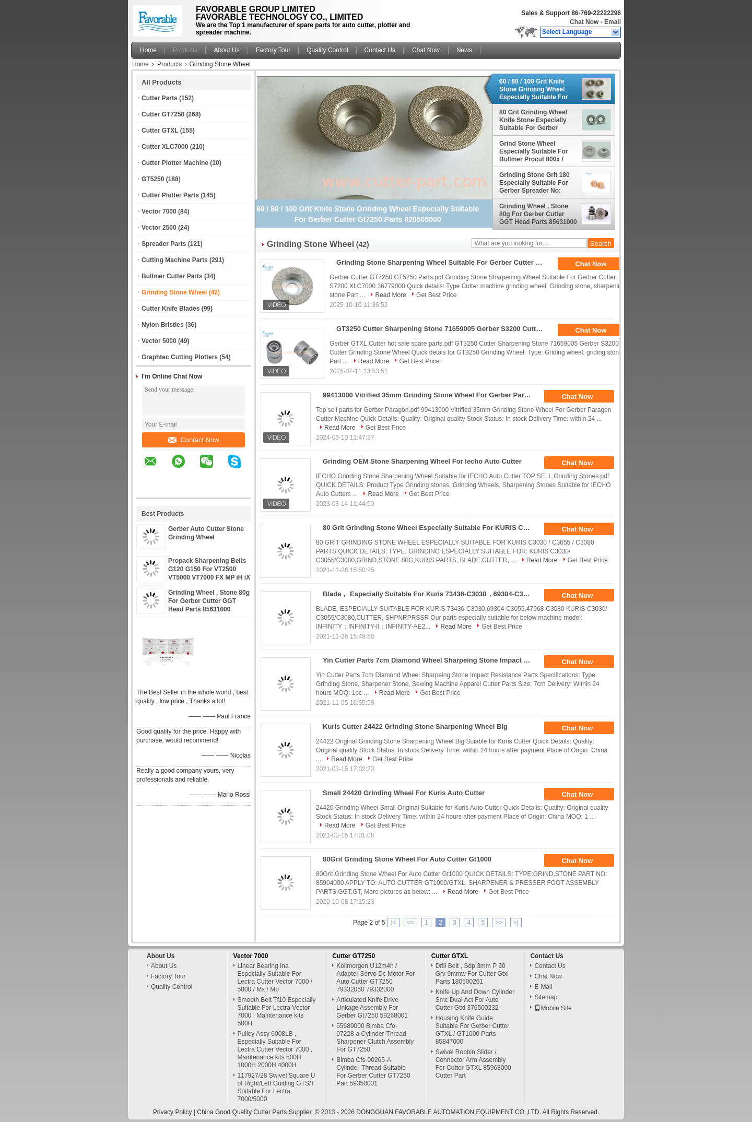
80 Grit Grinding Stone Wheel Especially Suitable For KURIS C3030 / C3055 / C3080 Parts (430, 528)
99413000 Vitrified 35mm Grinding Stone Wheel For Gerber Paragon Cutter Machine (430, 395)
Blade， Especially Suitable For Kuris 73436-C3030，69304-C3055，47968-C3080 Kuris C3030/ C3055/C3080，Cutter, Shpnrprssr (430, 594)
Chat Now (584, 22)
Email (612, 22)
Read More (390, 295)
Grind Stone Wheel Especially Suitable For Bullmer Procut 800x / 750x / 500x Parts (533, 151)
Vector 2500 (159, 227)
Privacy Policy (172, 1112)
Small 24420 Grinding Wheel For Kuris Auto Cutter (404, 793)
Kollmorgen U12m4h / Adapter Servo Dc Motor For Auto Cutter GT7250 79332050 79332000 (375, 977)
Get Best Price (436, 295)
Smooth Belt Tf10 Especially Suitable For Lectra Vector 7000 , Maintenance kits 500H (277, 1011)
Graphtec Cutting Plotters (180, 357)
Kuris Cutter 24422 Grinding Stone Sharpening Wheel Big (415, 726)
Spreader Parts (164, 243)
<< (410, 922)
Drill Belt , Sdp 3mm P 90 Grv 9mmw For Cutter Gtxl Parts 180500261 (472, 973)
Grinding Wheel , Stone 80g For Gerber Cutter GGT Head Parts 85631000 (209, 601)
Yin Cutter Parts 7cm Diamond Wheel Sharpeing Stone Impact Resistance (430, 660)
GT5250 (153, 179)
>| (516, 922)
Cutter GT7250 (163, 114)
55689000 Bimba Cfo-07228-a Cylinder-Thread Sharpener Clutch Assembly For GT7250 (375, 1037)
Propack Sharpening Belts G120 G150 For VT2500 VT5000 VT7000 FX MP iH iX (209, 569)
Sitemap (545, 997)
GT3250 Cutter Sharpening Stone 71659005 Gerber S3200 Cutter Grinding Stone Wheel (444, 329)
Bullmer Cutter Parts (172, 276)
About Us (226, 50)
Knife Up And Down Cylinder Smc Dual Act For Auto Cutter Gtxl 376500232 (475, 999)
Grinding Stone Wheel (174, 292)
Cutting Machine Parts (175, 260)
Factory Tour (273, 50)
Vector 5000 (159, 341)
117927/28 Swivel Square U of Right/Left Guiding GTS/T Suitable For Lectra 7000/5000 (276, 1087)
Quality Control (327, 50)
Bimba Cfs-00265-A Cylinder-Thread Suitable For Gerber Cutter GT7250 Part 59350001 (373, 1071)
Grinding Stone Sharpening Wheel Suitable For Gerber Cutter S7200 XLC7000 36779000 (444, 262)
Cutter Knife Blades (170, 308)
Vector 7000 (159, 211)
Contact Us (380, 50)
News (464, 50)
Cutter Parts (160, 98)
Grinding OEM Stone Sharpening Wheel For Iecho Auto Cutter (422, 461)
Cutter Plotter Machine (175, 163)
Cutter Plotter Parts (170, 195)
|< (393, 922)
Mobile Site (552, 1008)
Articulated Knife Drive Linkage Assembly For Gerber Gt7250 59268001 (372, 1007)
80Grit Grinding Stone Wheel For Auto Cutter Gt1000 (407, 859)
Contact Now (193, 440)
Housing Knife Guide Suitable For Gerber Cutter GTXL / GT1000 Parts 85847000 (472, 1029)
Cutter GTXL (160, 130)
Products (185, 50)
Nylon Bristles (163, 324)
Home (148, 50)
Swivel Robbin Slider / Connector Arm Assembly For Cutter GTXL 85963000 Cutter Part (473, 1063)
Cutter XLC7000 (165, 146)
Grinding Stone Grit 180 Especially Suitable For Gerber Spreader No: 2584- (534, 182)
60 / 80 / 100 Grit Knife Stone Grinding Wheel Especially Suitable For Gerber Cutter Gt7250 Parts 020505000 (533, 89)
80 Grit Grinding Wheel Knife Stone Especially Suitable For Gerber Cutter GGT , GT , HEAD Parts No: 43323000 (534, 120)
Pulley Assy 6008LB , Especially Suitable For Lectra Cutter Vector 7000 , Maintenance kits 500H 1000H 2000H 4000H (275, 1049)
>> (498, 922)
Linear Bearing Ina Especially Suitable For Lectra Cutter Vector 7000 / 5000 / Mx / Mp (275, 977)
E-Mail (543, 986)
